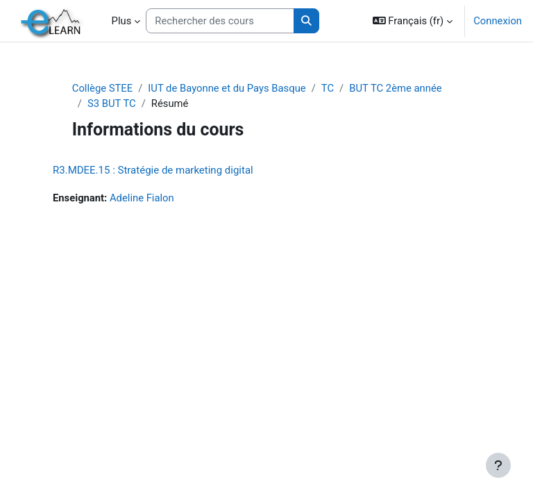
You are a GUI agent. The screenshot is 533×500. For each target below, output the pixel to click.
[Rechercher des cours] (220, 20)
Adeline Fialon (142, 198)
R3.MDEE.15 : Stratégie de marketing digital (153, 170)
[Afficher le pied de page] (498, 465)
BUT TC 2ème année (395, 88)
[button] (413, 21)
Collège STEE (102, 88)
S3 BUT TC (111, 103)
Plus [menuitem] (122, 21)
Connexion (497, 21)
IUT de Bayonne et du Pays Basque (226, 88)
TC (327, 88)
